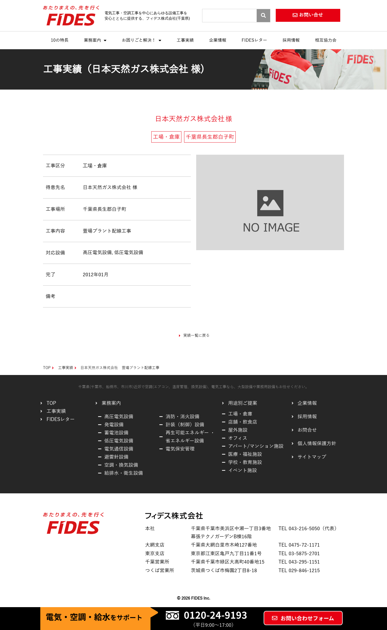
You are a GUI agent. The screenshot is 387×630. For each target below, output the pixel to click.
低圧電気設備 (128, 252)
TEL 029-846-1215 (299, 570)
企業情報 (217, 40)
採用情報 (291, 40)
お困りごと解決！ (141, 40)
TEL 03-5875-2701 (299, 553)
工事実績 (185, 40)
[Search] (263, 15)
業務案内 (95, 40)
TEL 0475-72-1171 (299, 545)
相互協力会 (325, 40)
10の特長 (60, 40)
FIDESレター (254, 40)
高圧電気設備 (97, 252)
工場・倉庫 (95, 165)
